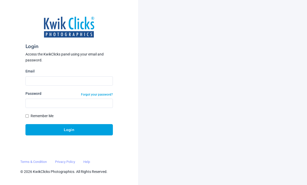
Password (33, 93)
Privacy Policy (65, 162)
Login (69, 129)
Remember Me (42, 116)
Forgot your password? (97, 94)
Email (30, 71)
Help (86, 162)
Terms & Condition (33, 162)
